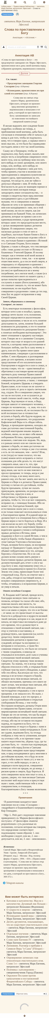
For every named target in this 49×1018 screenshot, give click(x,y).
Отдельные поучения (18, 933)
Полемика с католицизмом (20, 969)
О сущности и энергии (18, 909)
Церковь (26, 383)
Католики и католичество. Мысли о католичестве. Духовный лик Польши (26, 902)
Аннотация (19, 37)
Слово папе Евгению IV (19, 939)
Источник (31, 37)
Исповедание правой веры (20, 915)
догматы (5, 500)
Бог (8, 294)
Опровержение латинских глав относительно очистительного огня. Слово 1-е (25, 960)
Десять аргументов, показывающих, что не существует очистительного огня (27, 923)
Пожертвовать (7, 14)
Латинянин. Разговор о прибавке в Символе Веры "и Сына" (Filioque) (25, 947)
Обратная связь (22, 994)
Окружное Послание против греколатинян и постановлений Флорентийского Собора (23, 978)
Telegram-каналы (15, 883)
